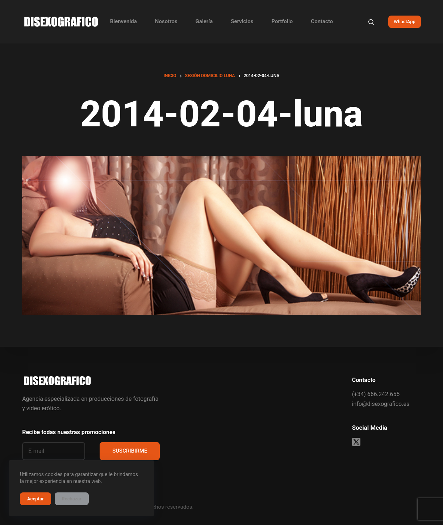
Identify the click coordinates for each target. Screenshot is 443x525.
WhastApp (404, 21)
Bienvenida (123, 21)
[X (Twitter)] (356, 442)
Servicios (242, 21)
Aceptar (35, 498)
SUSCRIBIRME (129, 451)
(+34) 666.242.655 (376, 394)
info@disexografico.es (380, 403)
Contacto (322, 21)
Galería (204, 21)
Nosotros (166, 21)
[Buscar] (371, 22)
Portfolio (282, 21)
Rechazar (72, 498)
